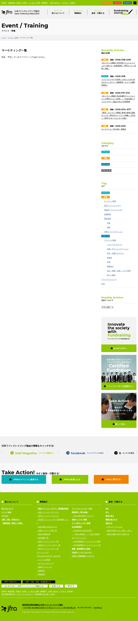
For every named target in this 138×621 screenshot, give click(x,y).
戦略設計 (110, 266)
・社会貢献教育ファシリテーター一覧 (86, 545)
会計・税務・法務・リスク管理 (119, 271)
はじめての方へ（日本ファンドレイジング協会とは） (24, 586)
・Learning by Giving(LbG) (82, 531)
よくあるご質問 (34, 3)
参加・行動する (98, 11)
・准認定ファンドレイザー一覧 (48, 545)
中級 (108, 223)
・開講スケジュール (44, 567)
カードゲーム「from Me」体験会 (113, 129)
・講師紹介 (41, 571)
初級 (108, 227)
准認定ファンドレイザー (113, 210)
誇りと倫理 (111, 275)
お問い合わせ (55, 3)
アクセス (64, 3)
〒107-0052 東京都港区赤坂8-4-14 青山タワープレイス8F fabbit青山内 (49, 608)
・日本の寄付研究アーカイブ (83, 516)
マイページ (106, 3)
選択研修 (107, 219)
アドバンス (106, 170)
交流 (103, 284)
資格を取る (110, 516)
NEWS (4, 3)
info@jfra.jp (97, 608)
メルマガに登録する (29, 452)
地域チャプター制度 (79, 520)
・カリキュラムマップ (45, 563)
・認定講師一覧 (42, 538)
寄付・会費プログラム (115, 253)
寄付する (71, 586)
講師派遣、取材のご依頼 (17, 3)
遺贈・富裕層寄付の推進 (81, 549)
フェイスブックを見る (83, 452)
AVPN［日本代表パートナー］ (83, 556)
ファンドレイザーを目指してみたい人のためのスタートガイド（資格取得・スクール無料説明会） (118, 82)
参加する (109, 523)
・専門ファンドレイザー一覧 (48, 549)
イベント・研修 (13, 37)
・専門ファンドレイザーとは (48, 516)
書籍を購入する (111, 520)
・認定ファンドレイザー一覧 (48, 541)
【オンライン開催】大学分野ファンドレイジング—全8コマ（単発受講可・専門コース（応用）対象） (118, 66)
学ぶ (107, 512)
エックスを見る (122, 452)
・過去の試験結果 (43, 534)
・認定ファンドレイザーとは (48, 512)
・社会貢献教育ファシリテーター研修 (86, 541)
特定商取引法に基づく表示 (45, 594)
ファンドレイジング (108, 279)
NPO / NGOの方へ (11, 582)
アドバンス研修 (110, 240)
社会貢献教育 (77, 527)
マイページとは (42, 552)
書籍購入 (44, 3)
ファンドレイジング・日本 (82, 509)
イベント (105, 76)
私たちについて (58, 11)
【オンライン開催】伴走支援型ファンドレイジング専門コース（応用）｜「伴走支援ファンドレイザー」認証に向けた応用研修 (118, 99)
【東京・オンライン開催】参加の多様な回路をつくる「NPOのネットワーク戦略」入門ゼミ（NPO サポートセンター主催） (118, 115)
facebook (127, 3)
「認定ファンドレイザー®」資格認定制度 (52, 509)
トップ (4, 37)
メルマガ (117, 3)
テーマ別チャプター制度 (81, 523)
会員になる (56, 586)
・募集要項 (41, 574)
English (72, 3)
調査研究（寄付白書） (80, 512)
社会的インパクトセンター (82, 552)
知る (107, 509)
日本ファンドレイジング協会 (20, 12)
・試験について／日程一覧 (47, 531)
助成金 (109, 258)
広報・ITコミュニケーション (118, 249)
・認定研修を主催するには (47, 527)
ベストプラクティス (114, 245)
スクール (105, 164)
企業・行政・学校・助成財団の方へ (38, 582)
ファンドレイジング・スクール (48, 556)
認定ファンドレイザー (112, 206)
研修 (104, 60)
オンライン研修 (110, 201)
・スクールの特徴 (43, 560)
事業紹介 (78, 11)
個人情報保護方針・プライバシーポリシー (18, 594)
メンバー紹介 (7, 512)
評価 (108, 262)
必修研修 (107, 214)
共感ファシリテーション (113, 232)
